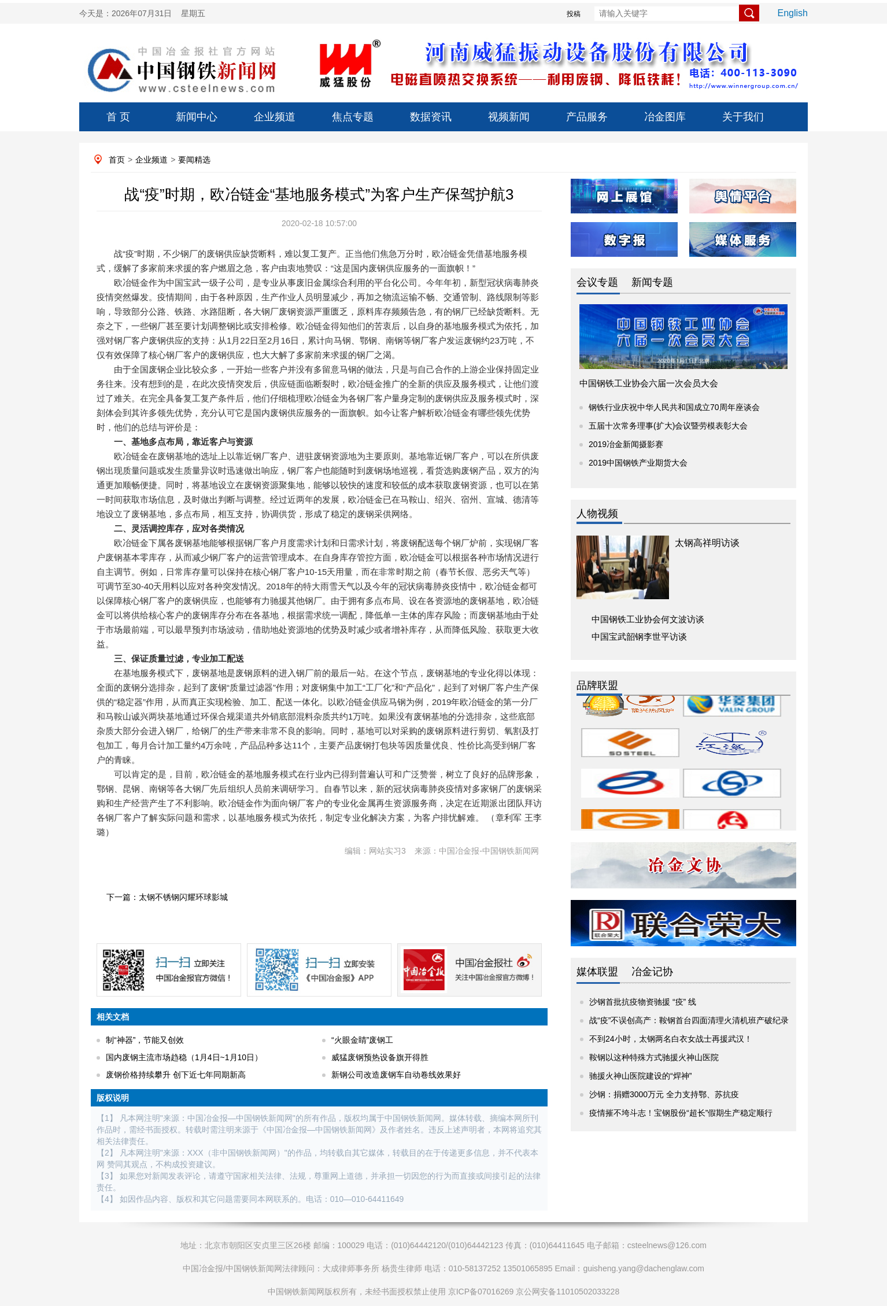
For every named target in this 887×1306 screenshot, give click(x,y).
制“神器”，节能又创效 (145, 1040)
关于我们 (743, 117)
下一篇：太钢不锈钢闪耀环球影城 (167, 897)
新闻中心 (196, 117)
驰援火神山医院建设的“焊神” (640, 1075)
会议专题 (597, 282)
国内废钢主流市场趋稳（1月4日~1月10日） (184, 1057)
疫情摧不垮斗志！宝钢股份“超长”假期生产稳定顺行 (681, 1112)
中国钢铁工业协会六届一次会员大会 (648, 383)
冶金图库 (665, 117)
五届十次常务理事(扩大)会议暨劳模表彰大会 (668, 425)
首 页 (118, 117)
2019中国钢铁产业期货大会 (638, 462)
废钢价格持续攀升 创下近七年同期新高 (176, 1074)
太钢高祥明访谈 (707, 543)
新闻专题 (652, 282)
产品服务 (587, 117)
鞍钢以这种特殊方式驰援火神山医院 (654, 1057)
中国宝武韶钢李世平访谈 (639, 636)
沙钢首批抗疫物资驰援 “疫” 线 (642, 1001)
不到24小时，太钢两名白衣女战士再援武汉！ (670, 1038)
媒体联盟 (597, 971)
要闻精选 (194, 159)
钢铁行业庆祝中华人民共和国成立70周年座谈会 (674, 407)
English (793, 13)
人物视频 (597, 513)
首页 (117, 159)
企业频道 (274, 117)
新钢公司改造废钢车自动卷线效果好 (396, 1074)
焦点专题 (353, 117)
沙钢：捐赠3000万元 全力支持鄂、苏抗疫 (664, 1094)
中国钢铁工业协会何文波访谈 (648, 619)
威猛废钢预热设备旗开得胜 (379, 1057)
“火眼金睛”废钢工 (362, 1040)
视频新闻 (509, 117)
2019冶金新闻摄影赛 (626, 444)
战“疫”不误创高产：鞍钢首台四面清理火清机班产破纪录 (689, 1020)
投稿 (574, 14)
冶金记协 (652, 971)
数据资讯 (431, 117)
